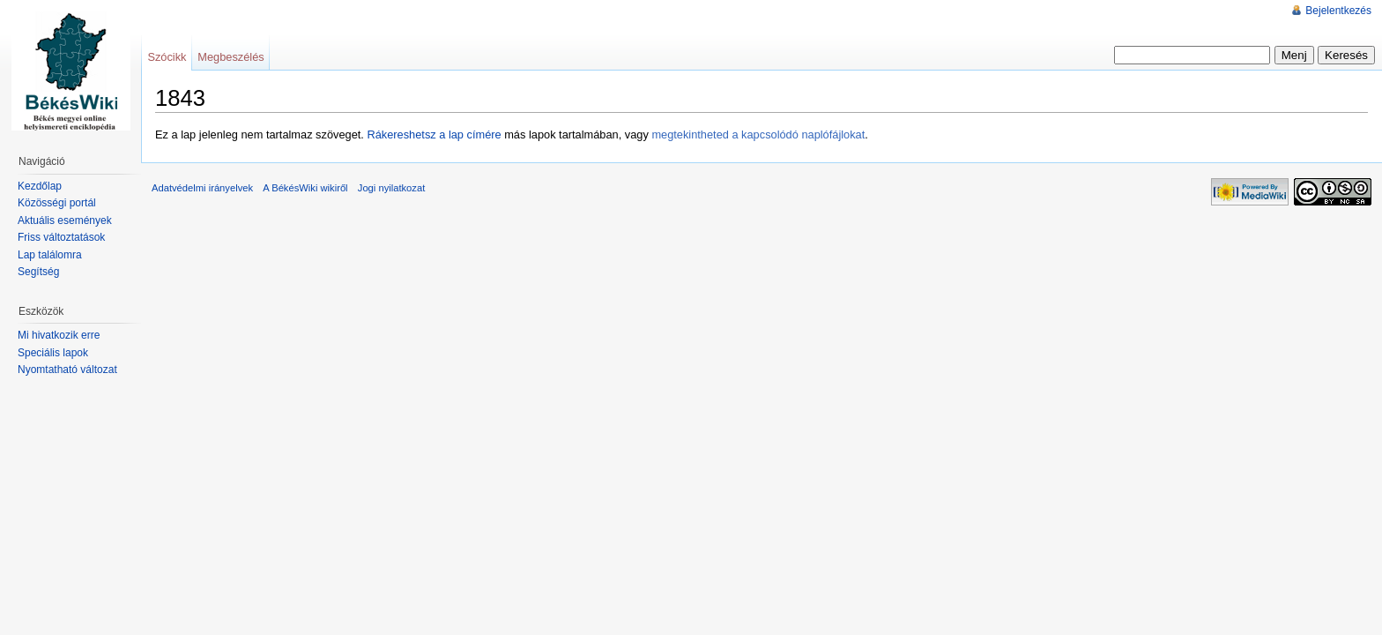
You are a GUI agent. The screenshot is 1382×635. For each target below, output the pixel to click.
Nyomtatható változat (67, 369)
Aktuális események (65, 220)
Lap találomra (50, 255)
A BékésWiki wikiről (305, 188)
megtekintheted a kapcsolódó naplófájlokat (758, 134)
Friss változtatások (61, 237)
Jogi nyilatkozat (392, 188)
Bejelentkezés (1338, 10)
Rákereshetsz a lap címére (434, 134)
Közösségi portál (57, 203)
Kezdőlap (40, 186)
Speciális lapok (53, 353)
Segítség (38, 271)
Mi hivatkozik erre (59, 335)
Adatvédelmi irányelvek (202, 188)
